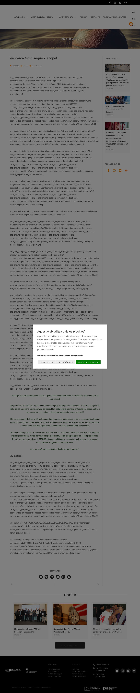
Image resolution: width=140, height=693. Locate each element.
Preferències (65, 362)
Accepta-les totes (88, 362)
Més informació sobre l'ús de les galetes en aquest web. (60, 355)
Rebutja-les (47, 362)
